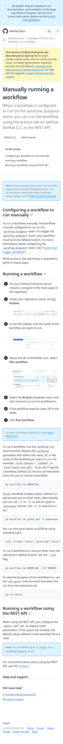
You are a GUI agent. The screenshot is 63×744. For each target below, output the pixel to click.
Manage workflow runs (41, 38)
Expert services (21, 731)
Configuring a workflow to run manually (28, 212)
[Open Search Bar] (49, 31)
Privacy (40, 728)
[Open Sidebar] (4, 40)
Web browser (28, 137)
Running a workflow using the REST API (28, 610)
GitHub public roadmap (43, 196)
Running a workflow (24, 273)
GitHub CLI (10, 137)
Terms (30, 728)
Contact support (13, 699)
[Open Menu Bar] (57, 31)
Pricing (6, 731)
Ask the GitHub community (19, 694)
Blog (34, 731)
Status (50, 728)
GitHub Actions (16, 38)
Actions (23, 666)
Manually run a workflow (21, 41)
